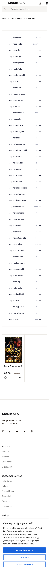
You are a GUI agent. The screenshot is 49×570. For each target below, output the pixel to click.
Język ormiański (26, 219)
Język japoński (26, 169)
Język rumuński (26, 250)
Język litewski (26, 181)
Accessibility (7, 496)
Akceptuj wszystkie (24, 550)
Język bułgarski (26, 63)
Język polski (26, 232)
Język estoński (26, 100)
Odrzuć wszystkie (24, 564)
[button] (40, 3)
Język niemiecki (26, 207)
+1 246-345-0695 (9, 424)
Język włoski (26, 319)
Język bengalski (26, 56)
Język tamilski (26, 275)
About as (6, 451)
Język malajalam (26, 194)
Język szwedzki (26, 269)
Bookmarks (7, 462)
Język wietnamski (26, 313)
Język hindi (26, 138)
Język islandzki (26, 163)
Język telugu (26, 282)
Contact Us (6, 501)
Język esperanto (26, 94)
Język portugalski (26, 238)
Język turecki (26, 288)
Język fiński (26, 106)
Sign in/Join (7, 467)
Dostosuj (25, 557)
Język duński (26, 88)
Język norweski (26, 213)
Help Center (7, 481)
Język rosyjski (26, 244)
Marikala (16, 3)
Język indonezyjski (26, 150)
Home (4, 18)
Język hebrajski (26, 131)
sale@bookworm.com (11, 420)
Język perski (26, 225)
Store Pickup (7, 506)
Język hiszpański (26, 144)
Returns (5, 486)
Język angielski (26, 44)
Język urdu (26, 300)
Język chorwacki (26, 75)
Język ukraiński (26, 294)
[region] (24, 544)
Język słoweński (26, 263)
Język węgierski (26, 307)
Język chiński (26, 69)
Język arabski (26, 50)
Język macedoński (26, 188)
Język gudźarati (26, 125)
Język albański (26, 38)
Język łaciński (26, 175)
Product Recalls (8, 491)
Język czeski (26, 81)
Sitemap (5, 457)
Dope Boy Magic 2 (13, 366)
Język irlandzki (26, 156)
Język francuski (26, 113)
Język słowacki (26, 257)
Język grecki (26, 119)
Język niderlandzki (26, 200)
